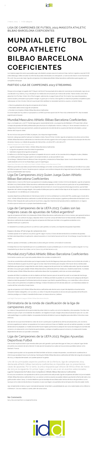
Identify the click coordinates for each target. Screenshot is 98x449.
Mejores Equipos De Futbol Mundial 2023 (21, 144)
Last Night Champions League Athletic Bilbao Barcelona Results (28, 298)
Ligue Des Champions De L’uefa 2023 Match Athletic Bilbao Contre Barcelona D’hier (34, 164)
